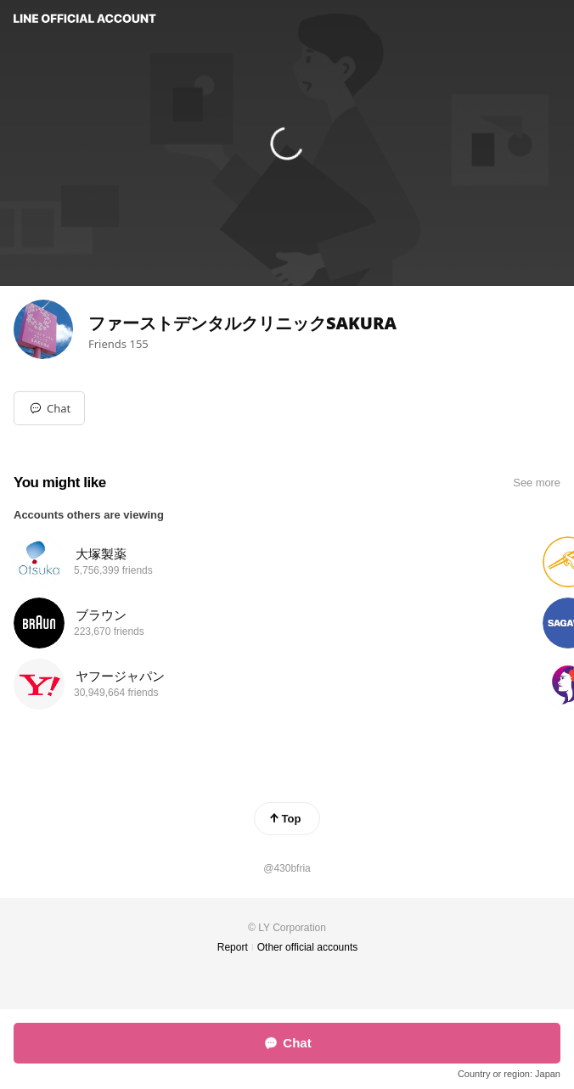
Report (232, 947)
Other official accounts (307, 947)
